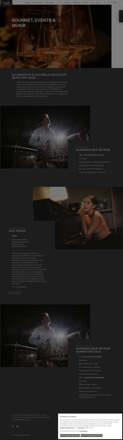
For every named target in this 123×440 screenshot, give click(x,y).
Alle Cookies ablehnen (70, 435)
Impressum (81, 427)
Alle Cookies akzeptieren (91, 435)
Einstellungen (83, 431)
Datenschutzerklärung (66, 427)
